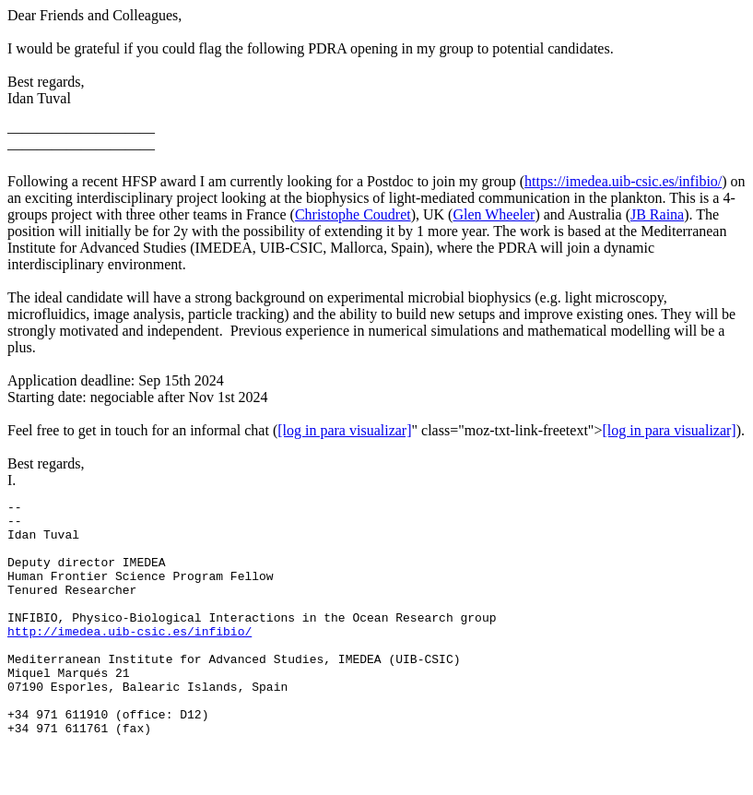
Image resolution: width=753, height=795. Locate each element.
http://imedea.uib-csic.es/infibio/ (129, 658)
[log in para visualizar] (344, 430)
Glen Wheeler (494, 214)
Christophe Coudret (353, 214)
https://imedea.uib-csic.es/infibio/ (623, 181)
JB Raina (657, 214)
